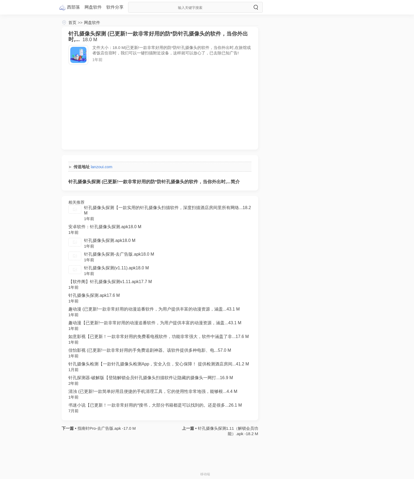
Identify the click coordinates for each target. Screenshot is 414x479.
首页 (72, 22)
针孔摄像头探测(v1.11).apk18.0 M (116, 268)
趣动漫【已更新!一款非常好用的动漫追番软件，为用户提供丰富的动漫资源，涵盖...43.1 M (154, 322)
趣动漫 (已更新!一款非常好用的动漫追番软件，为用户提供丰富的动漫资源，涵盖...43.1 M (154, 309)
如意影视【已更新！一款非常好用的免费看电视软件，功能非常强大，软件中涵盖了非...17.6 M (158, 336)
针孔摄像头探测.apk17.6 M (94, 295)
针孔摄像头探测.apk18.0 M (109, 240)
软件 (115, 7)
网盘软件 (92, 22)
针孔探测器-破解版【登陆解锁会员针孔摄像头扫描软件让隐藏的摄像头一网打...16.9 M (150, 377)
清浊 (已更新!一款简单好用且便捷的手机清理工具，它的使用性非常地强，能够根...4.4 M (152, 391)
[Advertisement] (159, 105)
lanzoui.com (101, 166)
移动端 (205, 474)
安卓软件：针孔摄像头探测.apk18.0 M (104, 226)
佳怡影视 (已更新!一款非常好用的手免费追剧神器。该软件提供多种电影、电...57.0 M (149, 350)
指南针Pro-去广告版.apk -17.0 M (106, 428)
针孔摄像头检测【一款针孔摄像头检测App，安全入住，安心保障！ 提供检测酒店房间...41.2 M (158, 364)
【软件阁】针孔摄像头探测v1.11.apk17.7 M (110, 281)
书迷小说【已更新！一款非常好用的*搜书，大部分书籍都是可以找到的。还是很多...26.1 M (155, 405)
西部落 (73, 7)
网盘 (93, 7)
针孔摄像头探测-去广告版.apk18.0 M (119, 254)
